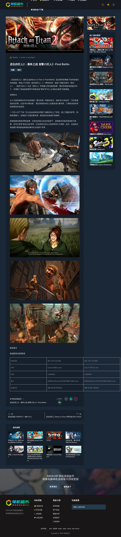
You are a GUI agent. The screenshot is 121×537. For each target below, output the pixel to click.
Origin (60, 528)
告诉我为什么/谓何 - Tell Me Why (101, 85)
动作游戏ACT (30, 57)
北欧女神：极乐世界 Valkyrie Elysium (73, 441)
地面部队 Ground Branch (53, 456)
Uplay (64, 528)
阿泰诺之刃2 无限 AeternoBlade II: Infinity (16, 441)
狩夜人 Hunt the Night (15, 456)
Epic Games (75, 528)
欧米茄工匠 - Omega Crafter (100, 102)
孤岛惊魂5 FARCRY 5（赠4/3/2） (20, 417)
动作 (19, 70)
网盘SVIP (56, 514)
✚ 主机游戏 (38, 518)
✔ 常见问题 (38, 510)
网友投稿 (14, 57)
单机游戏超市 (17, 399)
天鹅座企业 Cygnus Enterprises (101, 165)
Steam (69, 528)
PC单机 (22, 57)
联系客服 (56, 506)
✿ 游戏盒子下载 (37, 10)
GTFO (48, 440)
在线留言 (56, 518)
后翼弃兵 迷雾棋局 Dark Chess (100, 134)
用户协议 (56, 510)
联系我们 (53, 487)
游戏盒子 (67, 487)
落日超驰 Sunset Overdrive (35, 441)
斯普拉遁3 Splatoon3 (97, 149)
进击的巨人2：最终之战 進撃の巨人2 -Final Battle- (28, 402)
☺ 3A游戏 (38, 514)
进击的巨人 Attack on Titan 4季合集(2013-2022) (63, 417)
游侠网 (55, 528)
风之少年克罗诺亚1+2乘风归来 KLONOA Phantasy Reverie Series (34, 457)
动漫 (12, 70)
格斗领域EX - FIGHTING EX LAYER (101, 118)
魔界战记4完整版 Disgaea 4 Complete (101, 68)
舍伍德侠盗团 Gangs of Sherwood (73, 456)
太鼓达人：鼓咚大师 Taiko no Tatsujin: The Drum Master (101, 51)
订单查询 (56, 521)
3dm (50, 528)
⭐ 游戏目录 (38, 506)
